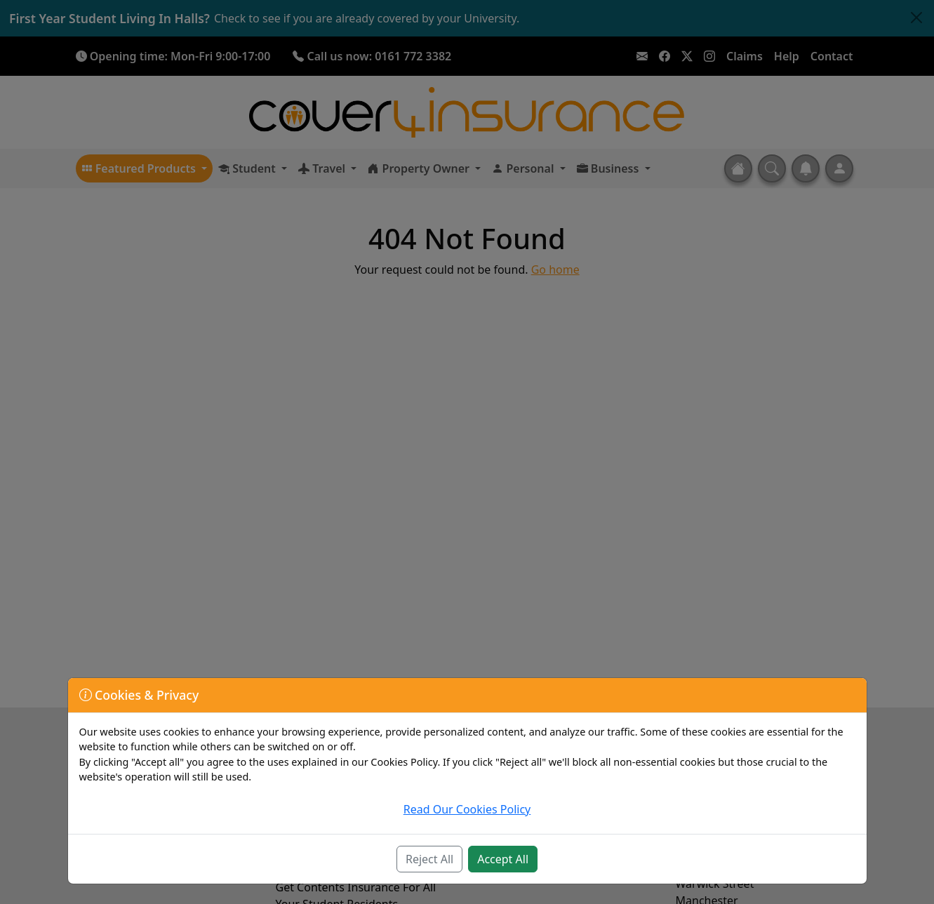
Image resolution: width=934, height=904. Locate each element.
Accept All (502, 859)
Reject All (429, 859)
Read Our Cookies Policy (467, 809)
